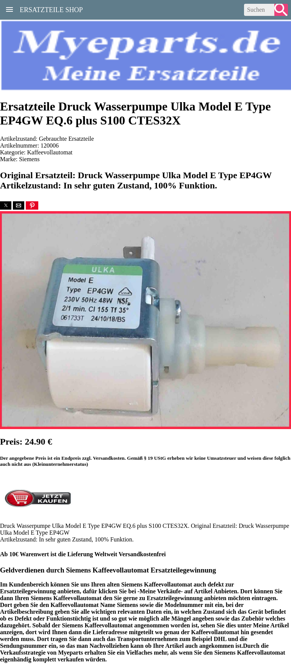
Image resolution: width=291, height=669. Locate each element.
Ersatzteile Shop (51, 9)
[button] (5, 205)
